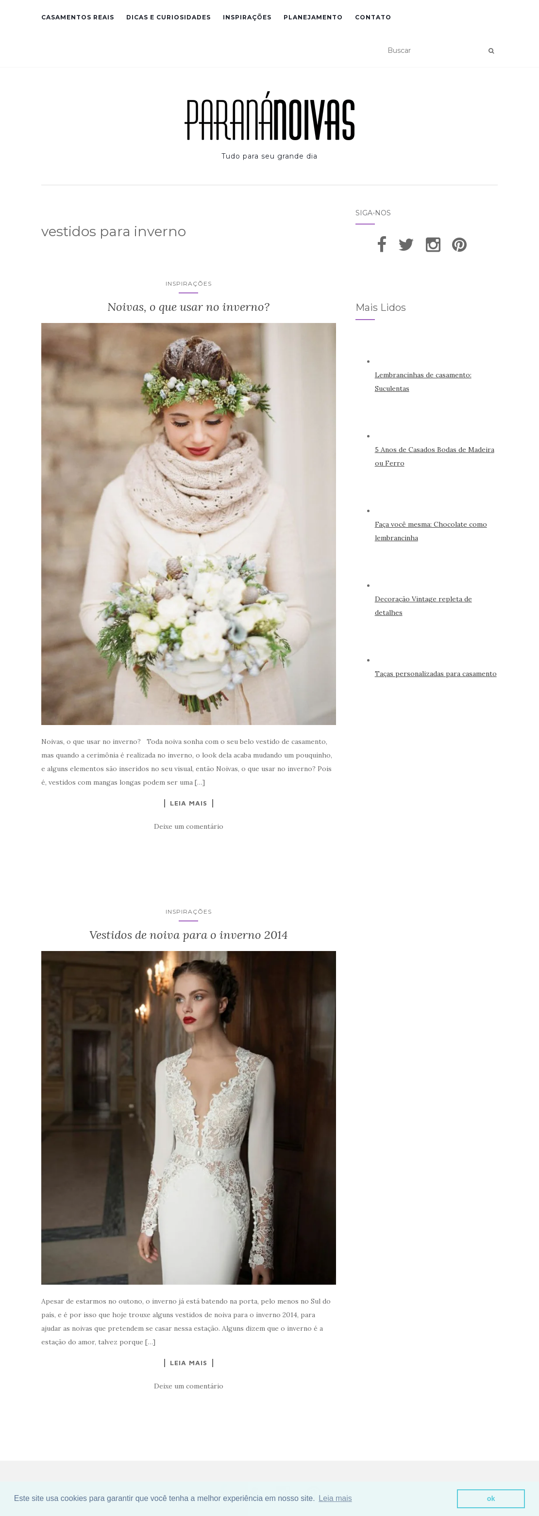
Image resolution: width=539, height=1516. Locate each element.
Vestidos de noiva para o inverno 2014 (188, 934)
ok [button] (491, 1498)
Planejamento (313, 17)
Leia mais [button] (335, 1498)
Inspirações (247, 17)
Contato (373, 17)
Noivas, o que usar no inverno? (188, 306)
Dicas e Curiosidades (168, 17)
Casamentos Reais (77, 17)
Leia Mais (188, 803)
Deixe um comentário (188, 826)
